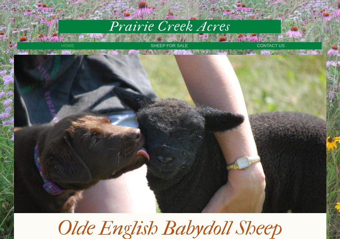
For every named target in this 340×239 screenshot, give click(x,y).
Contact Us (271, 45)
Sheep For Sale (169, 45)
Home (67, 45)
